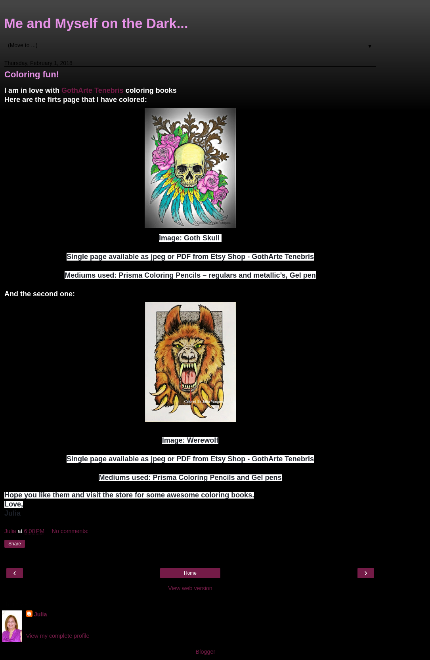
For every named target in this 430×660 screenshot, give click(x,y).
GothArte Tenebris (92, 90)
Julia (40, 614)
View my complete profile (58, 636)
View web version (190, 588)
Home (190, 573)
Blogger (205, 651)
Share (14, 544)
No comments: (70, 531)
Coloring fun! (31, 74)
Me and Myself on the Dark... (96, 23)
